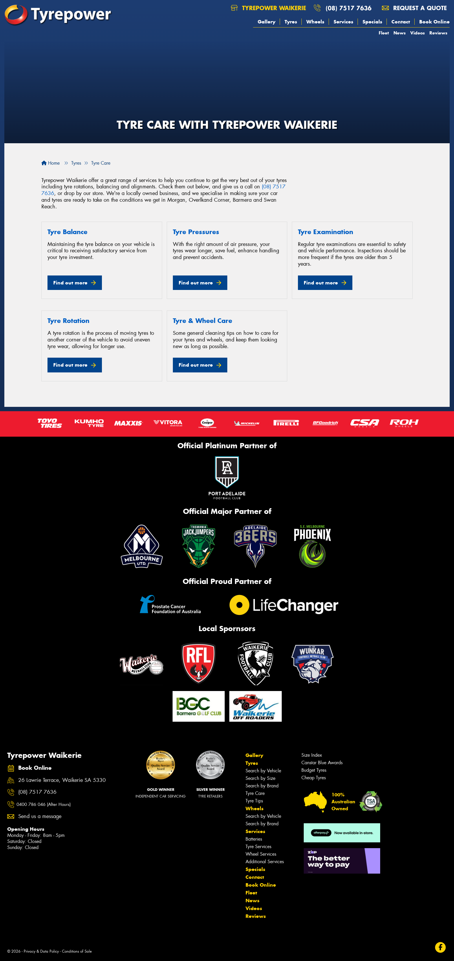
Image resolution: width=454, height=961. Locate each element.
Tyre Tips (254, 801)
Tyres (291, 22)
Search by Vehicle (263, 771)
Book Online (434, 22)
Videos (417, 33)
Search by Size (260, 778)
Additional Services (265, 862)
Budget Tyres (313, 770)
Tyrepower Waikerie (268, 8)
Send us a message (39, 816)
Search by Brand (262, 786)
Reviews (438, 33)
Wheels (315, 22)
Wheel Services (261, 854)
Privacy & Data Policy (41, 951)
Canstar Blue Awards (322, 763)
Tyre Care (255, 793)
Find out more (70, 283)
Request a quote (414, 8)
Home (50, 163)
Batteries (254, 839)
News (399, 33)
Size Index (311, 755)
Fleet (384, 33)
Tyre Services (258, 847)
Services (343, 22)
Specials (372, 22)
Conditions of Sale (77, 951)
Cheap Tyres (313, 778)
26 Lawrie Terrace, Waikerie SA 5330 (62, 780)
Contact (400, 22)
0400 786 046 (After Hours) (44, 804)
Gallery (266, 22)
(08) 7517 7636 (348, 8)
